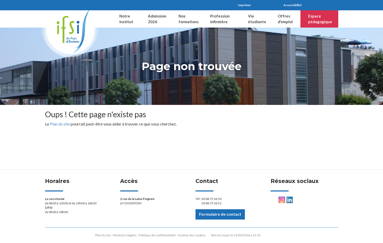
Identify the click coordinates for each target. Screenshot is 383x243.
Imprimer (244, 5)
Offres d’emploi (285, 19)
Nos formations (189, 19)
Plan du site (60, 123)
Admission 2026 (157, 19)
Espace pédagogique (320, 19)
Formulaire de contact (220, 214)
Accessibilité (292, 5)
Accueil (103, 19)
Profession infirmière (220, 19)
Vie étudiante (257, 19)
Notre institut (126, 19)
